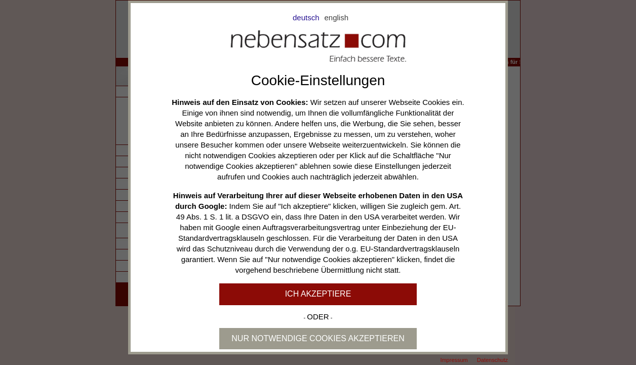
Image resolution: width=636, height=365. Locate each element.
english (337, 17)
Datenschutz (492, 360)
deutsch (306, 17)
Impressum (453, 360)
